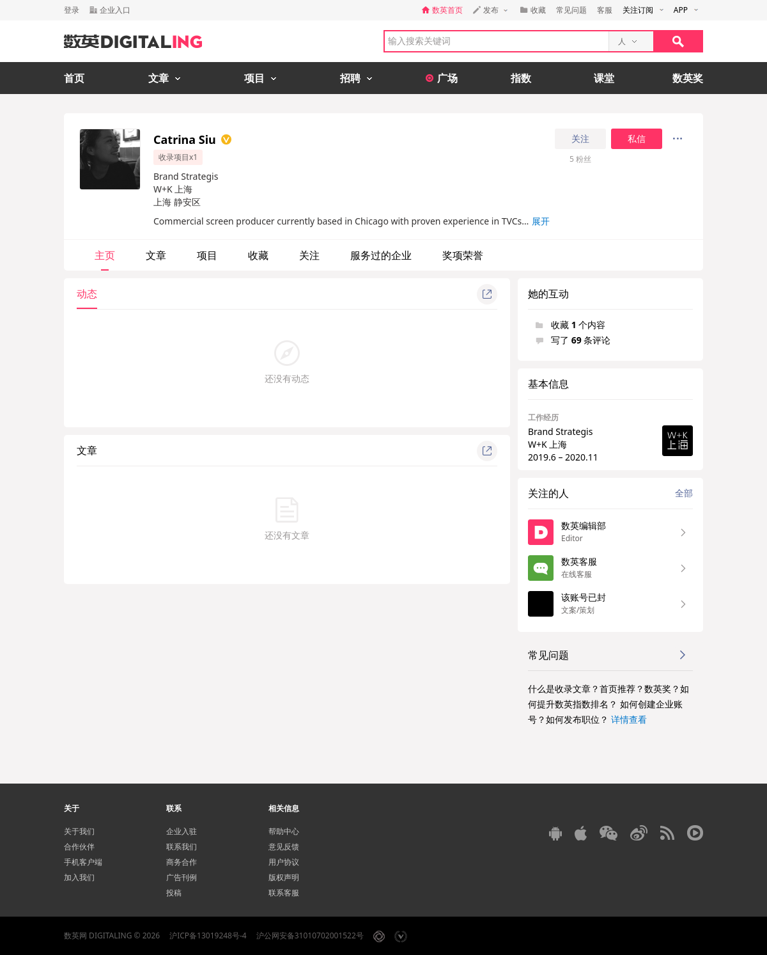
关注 (580, 139)
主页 (105, 255)
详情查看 (629, 719)
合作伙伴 (79, 846)
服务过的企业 (381, 255)
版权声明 (283, 877)
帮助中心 (283, 831)
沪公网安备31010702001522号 (310, 935)
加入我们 (79, 877)
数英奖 (687, 78)
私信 (637, 139)
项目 (207, 255)
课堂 (604, 78)
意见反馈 (283, 846)
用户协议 (283, 861)
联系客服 (283, 892)
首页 (74, 78)
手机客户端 (83, 861)
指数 (521, 78)
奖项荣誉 (462, 255)
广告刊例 (181, 877)
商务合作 (181, 861)
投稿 (174, 892)
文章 (156, 255)
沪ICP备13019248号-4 (208, 935)
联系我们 (181, 846)
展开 (541, 221)
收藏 (258, 255)
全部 (684, 493)
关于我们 (79, 831)
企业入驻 (181, 831)
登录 (71, 9)
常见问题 (571, 9)
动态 (87, 294)
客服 (604, 9)
